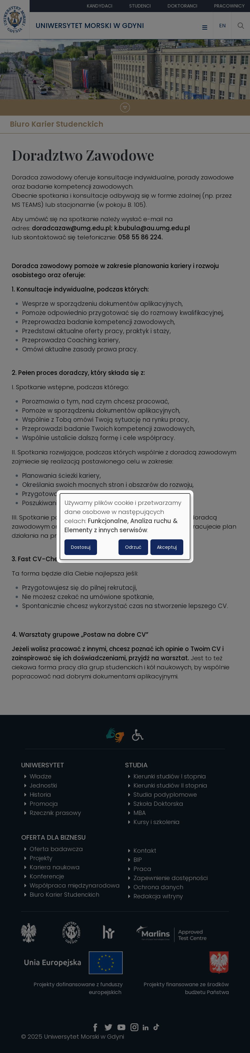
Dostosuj (80, 547)
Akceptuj (167, 547)
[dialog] (125, 526)
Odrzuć (133, 547)
